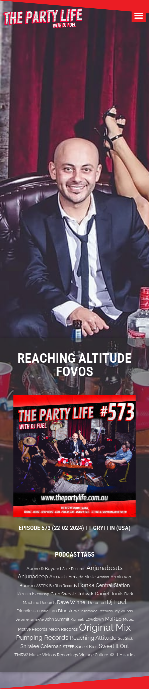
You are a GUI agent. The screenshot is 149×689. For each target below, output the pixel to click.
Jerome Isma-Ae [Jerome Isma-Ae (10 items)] (30, 619)
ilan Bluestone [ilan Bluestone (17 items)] (64, 610)
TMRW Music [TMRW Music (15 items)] (27, 654)
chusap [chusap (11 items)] (43, 594)
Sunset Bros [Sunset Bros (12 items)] (86, 646)
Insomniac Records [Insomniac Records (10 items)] (96, 611)
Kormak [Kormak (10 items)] (77, 619)
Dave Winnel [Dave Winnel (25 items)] (72, 602)
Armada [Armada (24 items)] (58, 577)
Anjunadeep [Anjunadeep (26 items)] (33, 576)
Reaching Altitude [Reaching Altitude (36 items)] (93, 637)
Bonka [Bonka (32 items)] (86, 585)
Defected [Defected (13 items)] (96, 602)
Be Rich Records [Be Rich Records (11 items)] (63, 585)
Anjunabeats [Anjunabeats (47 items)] (104, 567)
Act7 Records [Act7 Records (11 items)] (73, 568)
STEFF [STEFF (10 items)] (68, 647)
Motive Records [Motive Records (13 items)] (32, 629)
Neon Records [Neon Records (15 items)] (63, 629)
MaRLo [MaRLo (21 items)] (113, 619)
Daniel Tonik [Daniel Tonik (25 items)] (109, 594)
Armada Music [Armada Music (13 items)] (82, 577)
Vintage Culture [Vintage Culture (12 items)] (93, 655)
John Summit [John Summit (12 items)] (57, 619)
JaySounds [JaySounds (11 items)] (123, 611)
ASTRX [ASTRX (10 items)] (42, 586)
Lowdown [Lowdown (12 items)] (94, 619)
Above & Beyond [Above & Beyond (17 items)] (43, 568)
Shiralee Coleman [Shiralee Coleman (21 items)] (41, 646)
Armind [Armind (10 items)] (103, 577)
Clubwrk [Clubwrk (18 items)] (84, 593)
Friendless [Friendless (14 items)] (25, 610)
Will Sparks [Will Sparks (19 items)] (122, 654)
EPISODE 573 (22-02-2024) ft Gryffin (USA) (75, 527)
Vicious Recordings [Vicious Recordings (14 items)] (60, 654)
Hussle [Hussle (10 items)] (42, 611)
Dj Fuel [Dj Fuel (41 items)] (117, 601)
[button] (139, 15)
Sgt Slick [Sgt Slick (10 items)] (125, 638)
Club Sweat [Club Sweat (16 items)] (62, 593)
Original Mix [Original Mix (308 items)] (105, 627)
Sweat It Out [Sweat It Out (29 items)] (114, 646)
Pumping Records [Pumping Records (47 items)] (42, 637)
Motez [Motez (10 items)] (128, 619)
